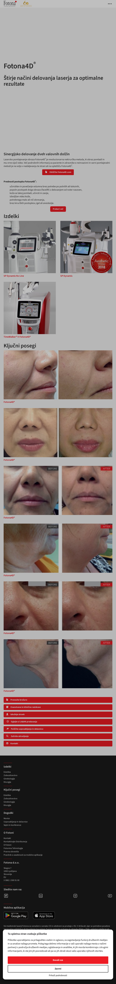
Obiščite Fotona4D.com (58, 172)
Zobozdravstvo (10, 775)
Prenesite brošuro (16, 699)
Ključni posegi (12, 790)
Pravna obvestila (11, 851)
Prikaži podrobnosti (58, 975)
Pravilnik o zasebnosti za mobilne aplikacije (23, 855)
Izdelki (7, 767)
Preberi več (58, 209)
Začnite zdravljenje (17, 736)
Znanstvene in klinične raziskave (23, 707)
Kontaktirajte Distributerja (15, 841)
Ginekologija (9, 778)
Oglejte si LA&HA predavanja (21, 721)
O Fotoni (7, 845)
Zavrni (58, 968)
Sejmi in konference (12, 825)
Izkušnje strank (15, 714)
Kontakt (12, 743)
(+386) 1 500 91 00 (11, 880)
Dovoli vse (58, 960)
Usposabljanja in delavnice (16, 821)
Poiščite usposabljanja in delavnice (24, 729)
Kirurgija (7, 782)
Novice (7, 818)
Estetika (7, 772)
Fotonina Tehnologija (13, 848)
